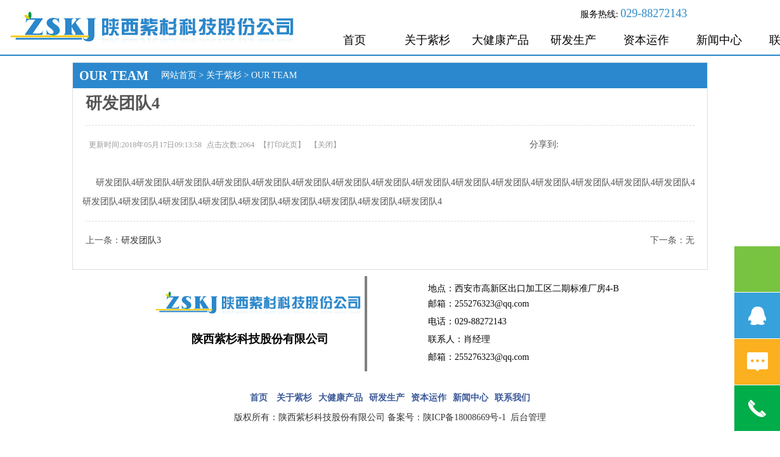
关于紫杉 (427, 40)
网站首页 (179, 75)
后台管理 (528, 417)
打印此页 (282, 144)
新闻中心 (719, 40)
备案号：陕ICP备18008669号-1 (448, 417)
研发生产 (573, 40)
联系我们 (512, 397)
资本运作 (646, 40)
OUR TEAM (274, 75)
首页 (354, 40)
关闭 (325, 144)
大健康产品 (500, 40)
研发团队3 (141, 240)
